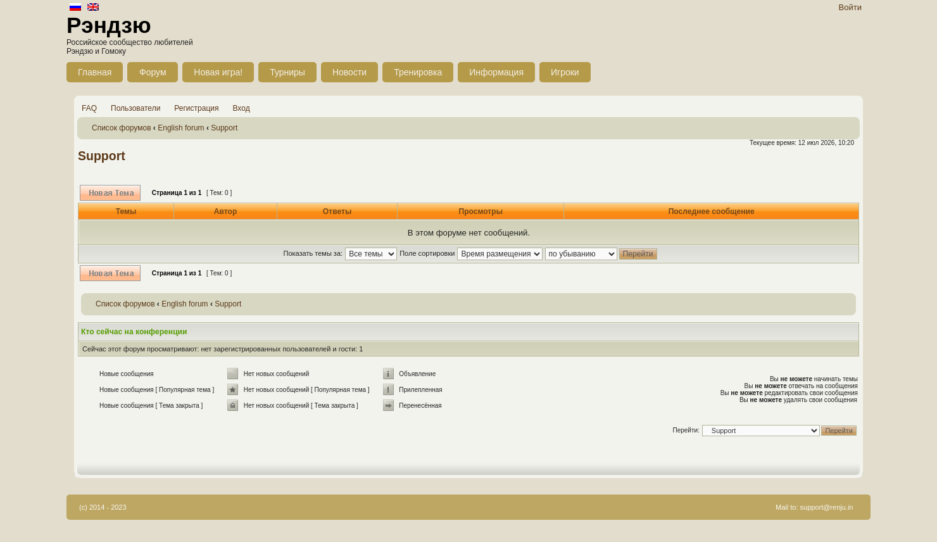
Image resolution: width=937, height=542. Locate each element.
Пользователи (135, 108)
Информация (496, 72)
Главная (94, 72)
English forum (181, 127)
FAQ (89, 108)
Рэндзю (108, 25)
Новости (349, 72)
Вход (241, 108)
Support (224, 127)
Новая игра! (218, 72)
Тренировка (418, 72)
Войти (850, 7)
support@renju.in (826, 507)
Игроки (565, 72)
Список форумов (121, 127)
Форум (153, 72)
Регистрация (196, 108)
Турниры (287, 72)
